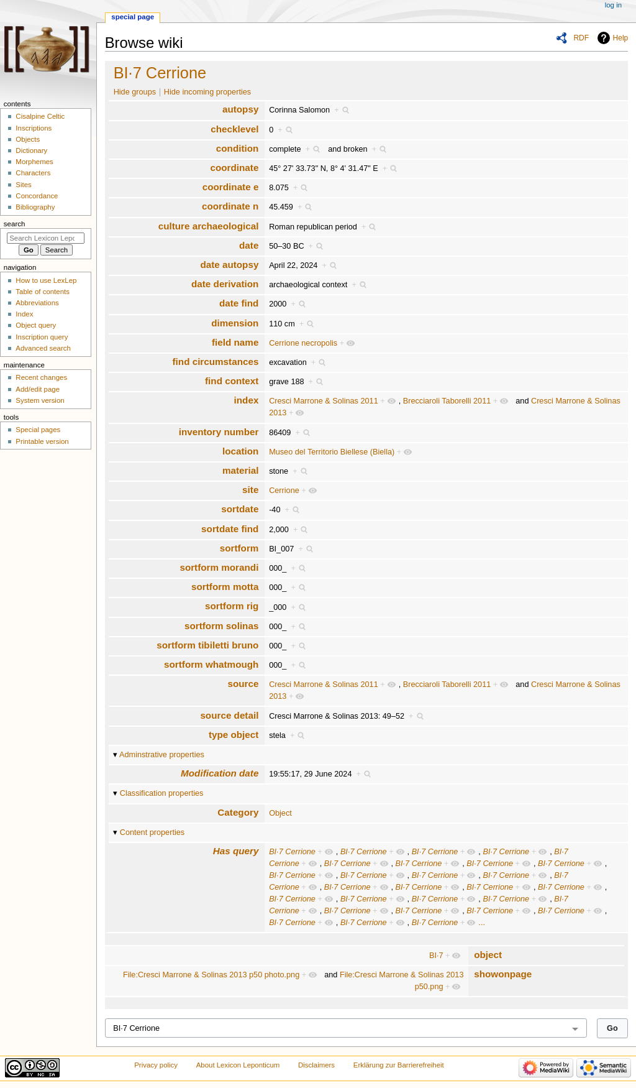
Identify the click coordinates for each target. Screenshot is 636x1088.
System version (40, 400)
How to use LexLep (46, 280)
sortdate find (229, 528)
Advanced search (43, 348)
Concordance (37, 196)
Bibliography (35, 207)
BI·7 (436, 955)
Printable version (42, 441)
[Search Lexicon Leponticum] (45, 238)
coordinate (234, 167)
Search (14, 224)
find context (231, 381)
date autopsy (229, 264)
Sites (23, 184)
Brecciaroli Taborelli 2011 (447, 401)
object (488, 954)
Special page (132, 17)
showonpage (503, 974)
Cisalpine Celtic (40, 116)
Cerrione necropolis (303, 343)
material (240, 470)
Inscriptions (34, 128)
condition (237, 148)
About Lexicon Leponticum (238, 1065)
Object (280, 813)
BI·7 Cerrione (160, 72)
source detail (229, 715)
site (250, 489)
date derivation (224, 284)
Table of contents (43, 291)
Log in (613, 5)
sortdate (239, 509)
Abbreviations (37, 303)
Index (24, 314)
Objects (28, 139)
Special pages (38, 429)
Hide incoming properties (207, 92)
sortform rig (231, 606)
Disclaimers (316, 1065)
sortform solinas (221, 625)
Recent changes (41, 377)
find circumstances (216, 361)
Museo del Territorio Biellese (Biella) (331, 452)
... (481, 922)
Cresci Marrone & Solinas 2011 (323, 401)
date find (238, 303)
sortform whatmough (211, 664)
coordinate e (230, 187)
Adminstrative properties (161, 754)
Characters (33, 173)
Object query (36, 325)
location (240, 451)
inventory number (219, 431)
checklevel (234, 129)
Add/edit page (38, 389)
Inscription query (42, 337)
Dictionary (31, 150)
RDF (581, 38)
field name (235, 342)
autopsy (240, 109)
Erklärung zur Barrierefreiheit (398, 1065)
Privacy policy (156, 1065)
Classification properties (162, 793)
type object (233, 734)
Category (237, 812)
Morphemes (34, 161)
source (242, 683)
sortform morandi (218, 567)
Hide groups (135, 92)
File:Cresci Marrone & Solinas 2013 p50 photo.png (211, 974)
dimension (234, 323)
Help (621, 38)
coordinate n (230, 206)
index (246, 400)
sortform (239, 548)
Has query (236, 851)
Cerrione (284, 490)
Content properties (152, 832)
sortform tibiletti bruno (207, 645)
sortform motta (224, 586)
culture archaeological (208, 226)
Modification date (219, 773)
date (248, 245)
